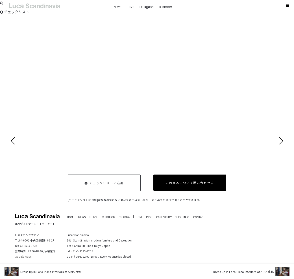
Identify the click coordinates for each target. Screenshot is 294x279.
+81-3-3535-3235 (82, 251)
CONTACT (199, 217)
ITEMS (130, 7)
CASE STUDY (164, 217)
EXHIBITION (146, 7)
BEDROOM (165, 7)
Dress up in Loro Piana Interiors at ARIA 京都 (53, 272)
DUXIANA (124, 217)
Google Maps (23, 256)
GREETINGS (144, 217)
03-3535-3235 (28, 246)
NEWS (117, 7)
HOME (70, 217)
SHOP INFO (182, 217)
